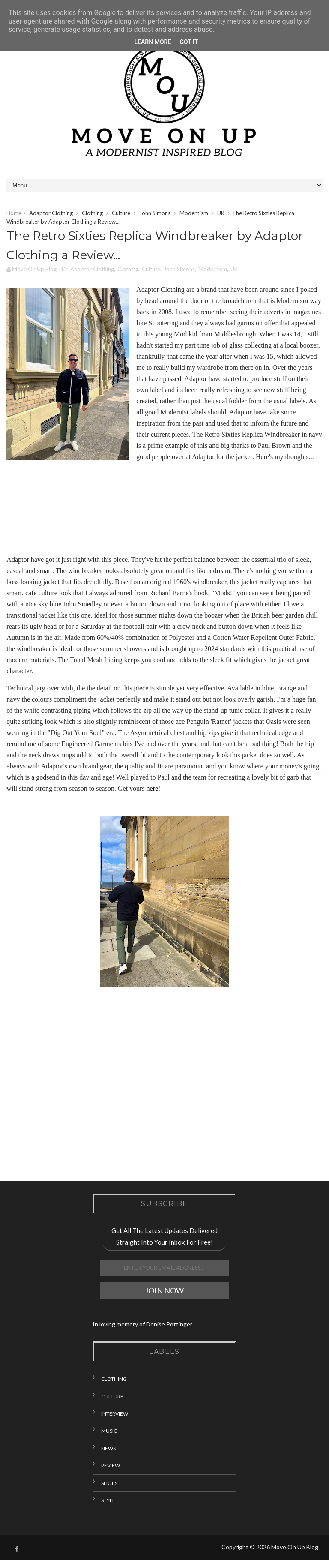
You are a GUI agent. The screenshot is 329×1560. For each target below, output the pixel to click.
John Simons (154, 213)
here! (154, 788)
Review (110, 1465)
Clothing (92, 213)
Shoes (109, 1483)
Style (108, 1500)
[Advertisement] (164, 1096)
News (108, 1448)
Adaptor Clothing (51, 213)
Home (13, 213)
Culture (121, 213)
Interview (114, 1413)
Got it (188, 42)
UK (220, 213)
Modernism (193, 213)
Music (109, 1431)
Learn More (152, 42)
